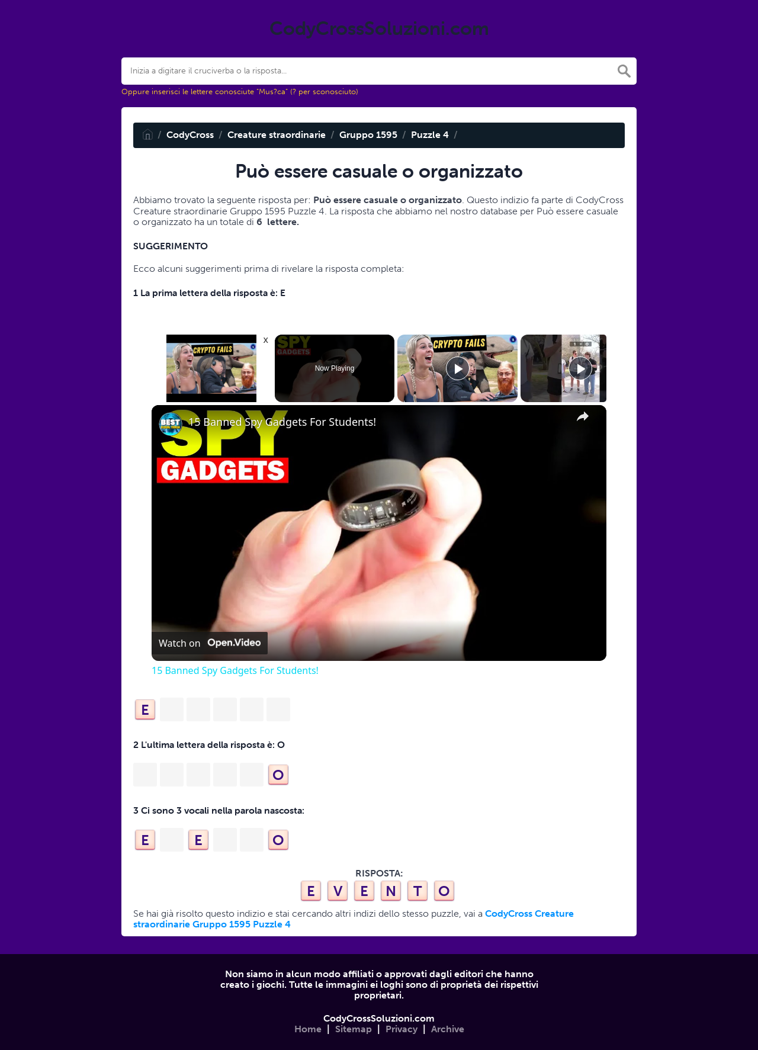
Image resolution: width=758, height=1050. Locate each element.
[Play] (458, 368)
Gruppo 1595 (368, 134)
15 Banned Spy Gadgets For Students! (282, 422)
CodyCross (190, 134)
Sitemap (353, 1029)
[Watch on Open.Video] (210, 643)
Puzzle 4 (430, 134)
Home (308, 1029)
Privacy (401, 1029)
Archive (447, 1029)
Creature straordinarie (276, 134)
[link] (170, 424)
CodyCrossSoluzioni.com (379, 1018)
